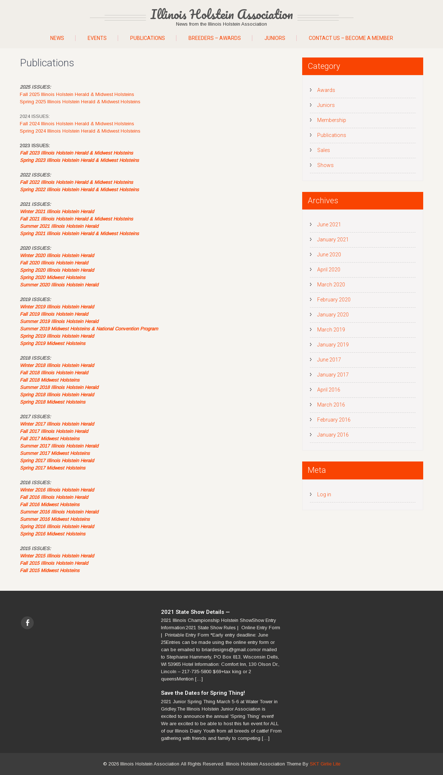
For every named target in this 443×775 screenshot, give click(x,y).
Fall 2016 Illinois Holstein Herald (54, 497)
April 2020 (328, 269)
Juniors (274, 38)
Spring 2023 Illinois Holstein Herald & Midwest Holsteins (79, 160)
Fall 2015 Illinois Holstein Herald (54, 563)
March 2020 (331, 285)
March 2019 (331, 330)
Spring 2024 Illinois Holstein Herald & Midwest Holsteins (80, 131)
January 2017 (333, 375)
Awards (326, 90)
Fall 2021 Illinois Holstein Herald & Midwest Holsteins (76, 219)
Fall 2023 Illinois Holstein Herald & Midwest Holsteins (76, 153)
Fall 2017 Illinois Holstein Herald (54, 431)
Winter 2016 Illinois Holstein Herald (57, 490)
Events (97, 38)
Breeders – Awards (214, 38)
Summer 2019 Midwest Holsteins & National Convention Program (89, 328)
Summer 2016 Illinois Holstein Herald (59, 512)
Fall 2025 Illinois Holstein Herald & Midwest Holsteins (77, 94)
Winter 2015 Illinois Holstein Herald (57, 556)
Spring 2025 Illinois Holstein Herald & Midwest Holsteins (80, 101)
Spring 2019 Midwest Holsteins (52, 343)
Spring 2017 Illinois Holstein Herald (57, 460)
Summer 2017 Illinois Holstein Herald (59, 446)
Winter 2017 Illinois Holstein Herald (57, 424)
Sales (323, 150)
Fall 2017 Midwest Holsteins (50, 438)
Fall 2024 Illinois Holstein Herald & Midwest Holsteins (77, 123)
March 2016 (331, 405)
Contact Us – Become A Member (351, 38)
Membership (331, 120)
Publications (147, 38)
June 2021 (329, 224)
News (57, 38)
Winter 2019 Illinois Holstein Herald (57, 306)
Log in (324, 494)
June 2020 (329, 254)
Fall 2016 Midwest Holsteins (50, 504)
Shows (325, 165)
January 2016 (333, 435)
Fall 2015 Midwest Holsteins (50, 570)
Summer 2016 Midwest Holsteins (55, 519)
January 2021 (333, 239)
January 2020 (333, 315)
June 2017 (329, 360)
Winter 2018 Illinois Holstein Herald (57, 365)
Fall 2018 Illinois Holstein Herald (54, 372)
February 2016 (334, 420)
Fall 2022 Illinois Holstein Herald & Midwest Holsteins (76, 182)
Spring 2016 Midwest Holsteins (52, 534)
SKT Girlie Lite (325, 764)
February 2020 (334, 300)
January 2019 (333, 345)
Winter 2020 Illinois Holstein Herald (57, 255)
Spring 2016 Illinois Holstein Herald (57, 526)
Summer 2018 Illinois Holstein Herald (59, 387)
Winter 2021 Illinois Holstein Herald (57, 211)
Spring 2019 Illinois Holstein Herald (57, 336)
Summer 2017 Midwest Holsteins (55, 453)
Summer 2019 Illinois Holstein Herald (59, 321)
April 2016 (328, 390)
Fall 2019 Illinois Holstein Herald (54, 314)
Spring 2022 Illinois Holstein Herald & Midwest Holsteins (79, 189)
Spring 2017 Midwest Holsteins (52, 468)
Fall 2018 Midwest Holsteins (50, 380)
